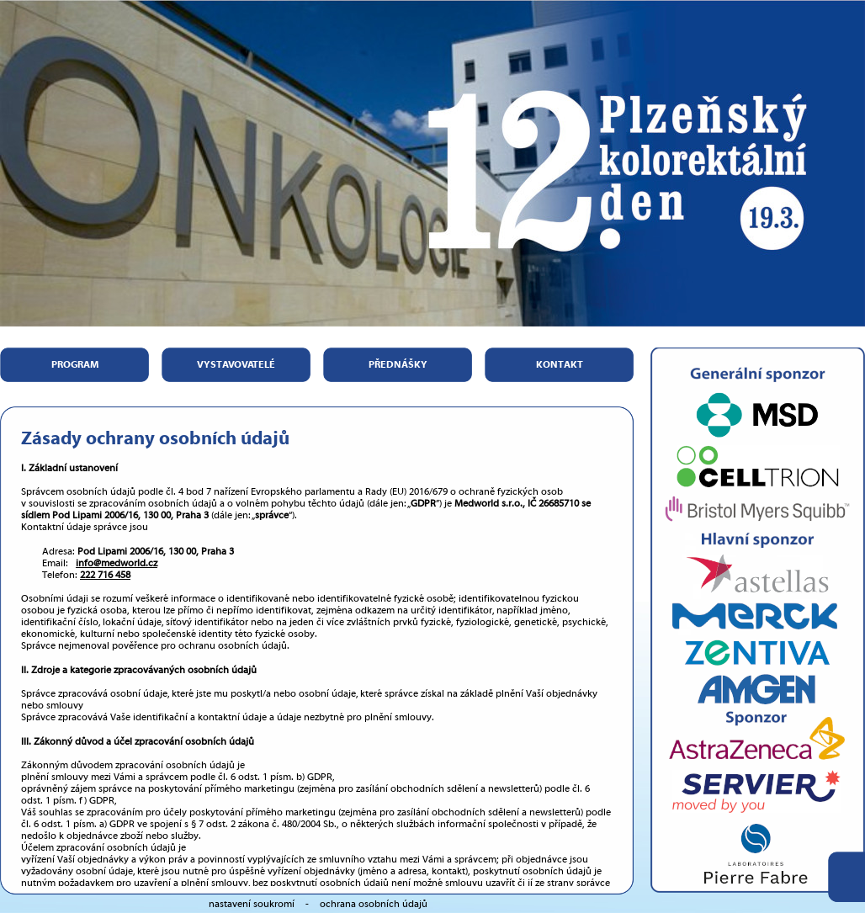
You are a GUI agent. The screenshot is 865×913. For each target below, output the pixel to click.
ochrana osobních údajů (373, 904)
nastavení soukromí (252, 904)
